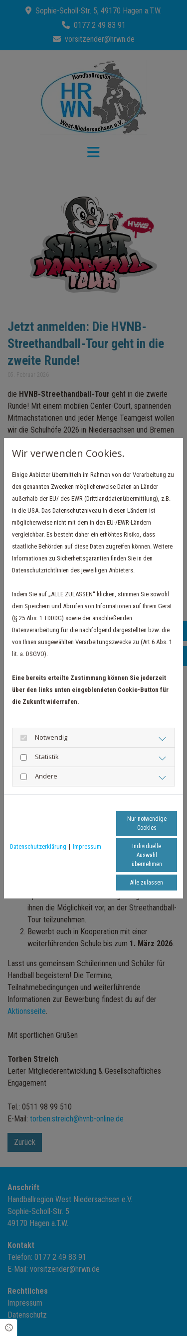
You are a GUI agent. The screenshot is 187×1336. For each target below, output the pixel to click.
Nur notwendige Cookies (147, 823)
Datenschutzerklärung (38, 846)
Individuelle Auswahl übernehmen (147, 855)
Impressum (87, 846)
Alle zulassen (146, 882)
